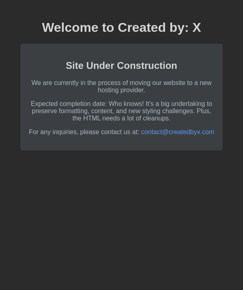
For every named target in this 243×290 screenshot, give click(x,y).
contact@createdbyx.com (177, 131)
